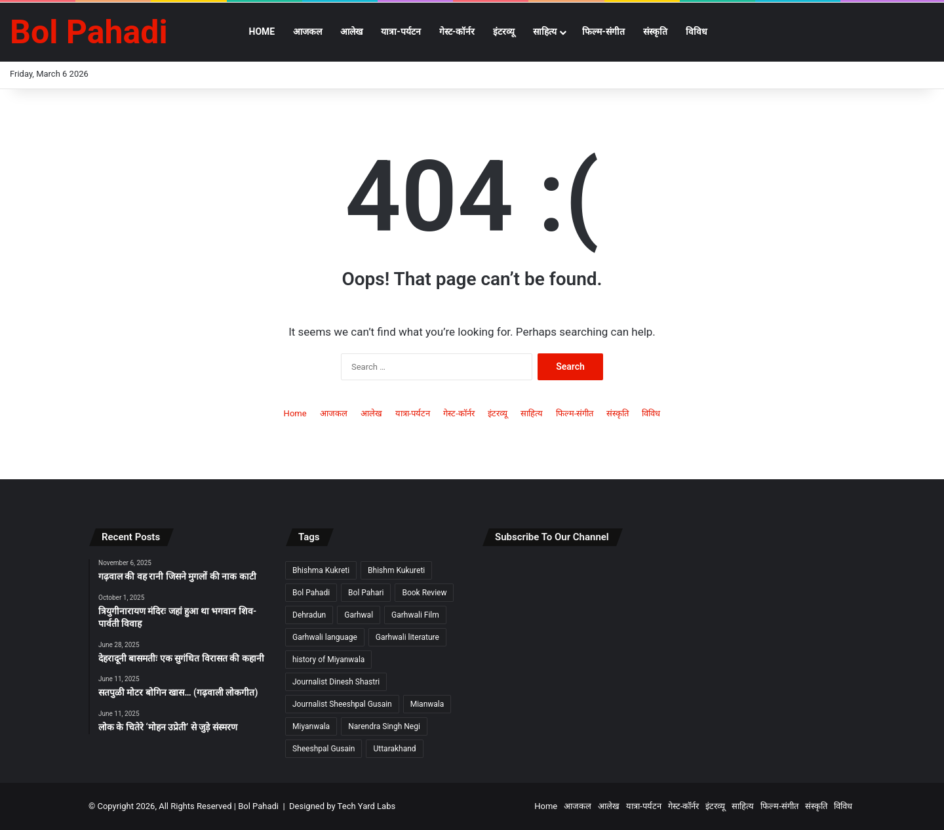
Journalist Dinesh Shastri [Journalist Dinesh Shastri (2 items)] (336, 681)
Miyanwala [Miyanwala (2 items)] (311, 726)
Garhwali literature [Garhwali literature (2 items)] (407, 637)
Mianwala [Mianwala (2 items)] (427, 704)
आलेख (351, 31)
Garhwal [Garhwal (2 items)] (358, 615)
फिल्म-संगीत (603, 31)
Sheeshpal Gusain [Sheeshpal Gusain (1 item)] (323, 748)
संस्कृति (655, 31)
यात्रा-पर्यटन (401, 31)
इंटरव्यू (504, 31)
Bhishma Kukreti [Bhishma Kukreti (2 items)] (320, 570)
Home (262, 31)
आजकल (307, 31)
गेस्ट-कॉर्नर (457, 31)
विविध (696, 31)
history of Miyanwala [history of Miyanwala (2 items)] (328, 659)
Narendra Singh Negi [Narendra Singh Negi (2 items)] (384, 726)
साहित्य (545, 31)
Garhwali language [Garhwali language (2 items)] (324, 637)
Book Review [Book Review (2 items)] (424, 592)
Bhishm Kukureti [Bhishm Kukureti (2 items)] (396, 570)
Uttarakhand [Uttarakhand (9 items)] (394, 748)
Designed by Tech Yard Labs (342, 806)
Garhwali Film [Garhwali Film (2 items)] (415, 615)
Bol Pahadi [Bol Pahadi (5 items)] (311, 592)
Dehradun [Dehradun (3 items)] (309, 615)
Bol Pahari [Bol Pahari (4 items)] (366, 592)
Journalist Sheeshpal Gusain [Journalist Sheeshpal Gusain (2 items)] (342, 704)
